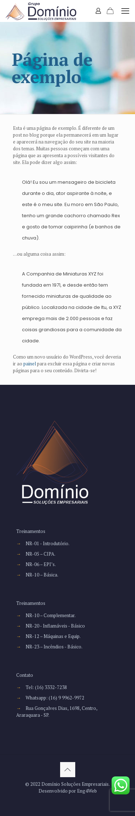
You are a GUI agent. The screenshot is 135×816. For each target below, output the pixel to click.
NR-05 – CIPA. (40, 554)
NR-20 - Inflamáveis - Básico (55, 626)
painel (29, 363)
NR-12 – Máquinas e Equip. (53, 636)
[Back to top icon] (67, 769)
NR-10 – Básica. (42, 574)
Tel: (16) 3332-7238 (46, 687)
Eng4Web (87, 791)
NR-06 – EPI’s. (41, 564)
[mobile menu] (125, 11)
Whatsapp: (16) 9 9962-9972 (55, 697)
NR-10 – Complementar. (51, 615)
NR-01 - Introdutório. (47, 543)
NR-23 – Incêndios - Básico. (54, 646)
